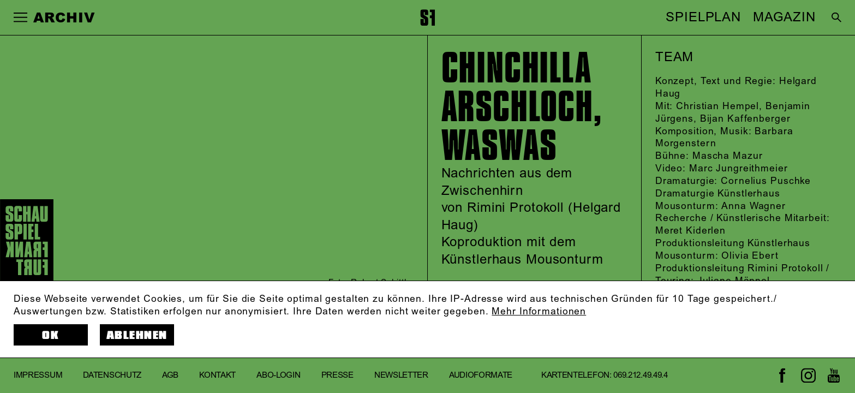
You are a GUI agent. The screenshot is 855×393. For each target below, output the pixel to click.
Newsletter (401, 375)
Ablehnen (137, 335)
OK (50, 335)
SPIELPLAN (703, 17)
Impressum (38, 375)
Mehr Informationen (539, 312)
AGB (170, 375)
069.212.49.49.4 (640, 375)
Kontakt (217, 375)
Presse (337, 375)
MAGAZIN (784, 17)
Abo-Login (278, 375)
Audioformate (480, 375)
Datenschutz (112, 375)
